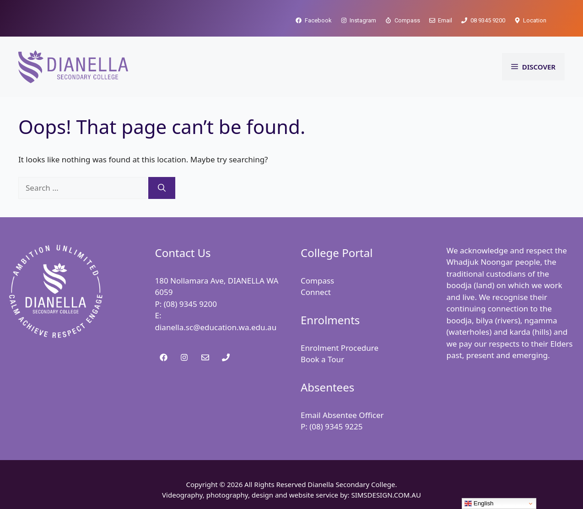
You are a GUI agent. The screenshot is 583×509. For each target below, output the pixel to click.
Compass (317, 280)
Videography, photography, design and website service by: (256, 494)
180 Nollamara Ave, (191, 280)
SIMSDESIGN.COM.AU (386, 494)
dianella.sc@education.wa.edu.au (216, 327)
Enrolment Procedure (339, 348)
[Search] (161, 188)
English (478, 503)
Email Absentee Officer (342, 415)
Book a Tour (322, 359)
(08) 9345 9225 (335, 426)
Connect (316, 292)
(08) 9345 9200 (190, 304)
